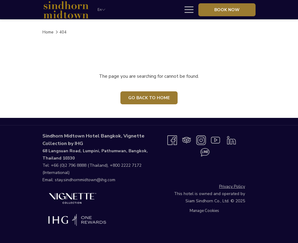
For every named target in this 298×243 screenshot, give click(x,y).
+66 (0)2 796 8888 (68, 165)
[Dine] (165, 9)
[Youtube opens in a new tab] (215, 140)
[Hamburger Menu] (187, 9)
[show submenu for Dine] (177, 9)
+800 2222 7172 (125, 165)
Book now (227, 10)
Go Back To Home (149, 98)
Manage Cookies (204, 210)
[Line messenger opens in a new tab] (205, 152)
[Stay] (140, 9)
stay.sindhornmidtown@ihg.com (85, 180)
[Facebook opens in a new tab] (172, 140)
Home (47, 32)
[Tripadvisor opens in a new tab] (186, 140)
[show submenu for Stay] (153, 9)
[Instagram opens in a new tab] (201, 140)
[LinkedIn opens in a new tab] (231, 140)
